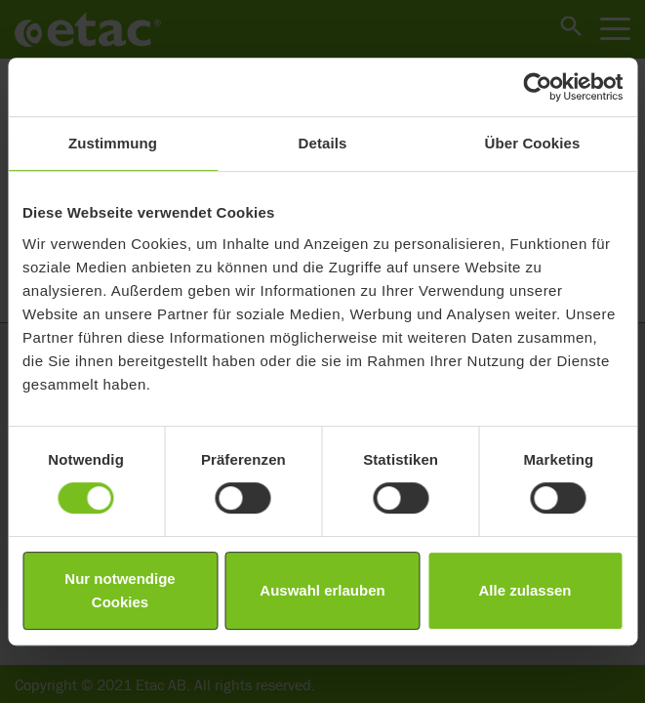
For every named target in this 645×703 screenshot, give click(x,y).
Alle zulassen (524, 590)
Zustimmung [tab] (112, 143)
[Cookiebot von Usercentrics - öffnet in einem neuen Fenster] (537, 87)
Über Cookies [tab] (533, 143)
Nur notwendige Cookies (119, 590)
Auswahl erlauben (322, 590)
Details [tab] (323, 143)
